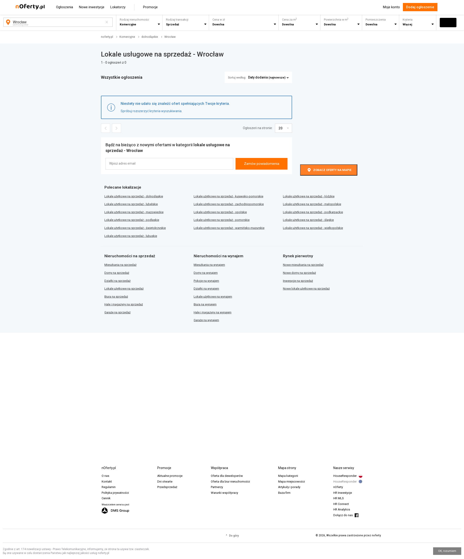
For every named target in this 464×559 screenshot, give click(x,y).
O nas (105, 476)
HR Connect (341, 504)
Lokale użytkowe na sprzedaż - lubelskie (131, 204)
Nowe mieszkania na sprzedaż (303, 264)
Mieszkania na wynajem (209, 264)
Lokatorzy (117, 7)
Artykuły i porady (289, 487)
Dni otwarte (164, 481)
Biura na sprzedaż (116, 296)
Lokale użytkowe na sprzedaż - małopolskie (312, 204)
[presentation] (261, 149)
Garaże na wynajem (206, 320)
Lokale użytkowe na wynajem (213, 296)
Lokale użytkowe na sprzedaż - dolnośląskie (133, 196)
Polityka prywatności (115, 492)
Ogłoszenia (64, 7)
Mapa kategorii (288, 476)
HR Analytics (341, 509)
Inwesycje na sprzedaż (298, 280)
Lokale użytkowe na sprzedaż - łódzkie (308, 196)
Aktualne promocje (169, 476)
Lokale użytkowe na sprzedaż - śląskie (308, 220)
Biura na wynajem (205, 304)
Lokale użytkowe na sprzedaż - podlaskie (131, 220)
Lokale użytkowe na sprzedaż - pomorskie (222, 220)
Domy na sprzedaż (116, 272)
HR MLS (338, 498)
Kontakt (107, 481)
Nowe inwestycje (91, 7)
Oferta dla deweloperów (227, 476)
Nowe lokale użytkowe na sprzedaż (306, 288)
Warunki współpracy (224, 492)
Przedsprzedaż (167, 487)
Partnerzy (217, 487)
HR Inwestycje (342, 492)
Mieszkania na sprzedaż (120, 264)
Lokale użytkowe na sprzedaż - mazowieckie (133, 212)
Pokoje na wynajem (206, 280)
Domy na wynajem (206, 272)
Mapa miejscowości (291, 481)
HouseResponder (345, 476)
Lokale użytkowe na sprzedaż (124, 288)
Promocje (150, 7)
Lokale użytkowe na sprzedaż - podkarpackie (313, 212)
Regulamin (109, 487)
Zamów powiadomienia (261, 164)
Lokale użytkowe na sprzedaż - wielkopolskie (313, 228)
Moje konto (391, 7)
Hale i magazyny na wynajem (212, 312)
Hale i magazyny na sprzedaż (123, 304)
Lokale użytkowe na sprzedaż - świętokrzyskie (135, 228)
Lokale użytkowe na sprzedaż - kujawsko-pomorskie (228, 196)
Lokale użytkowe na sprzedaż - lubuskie (130, 236)
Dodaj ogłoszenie (420, 7)
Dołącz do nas (343, 515)
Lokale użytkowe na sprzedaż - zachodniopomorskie (229, 204)
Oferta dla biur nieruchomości (230, 481)
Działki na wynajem (206, 288)
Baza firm (284, 492)
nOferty (338, 487)
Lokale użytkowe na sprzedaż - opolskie (220, 212)
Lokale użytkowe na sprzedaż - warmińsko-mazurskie (229, 228)
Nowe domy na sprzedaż (299, 272)
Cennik (106, 498)
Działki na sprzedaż (117, 280)
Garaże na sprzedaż (117, 312)
